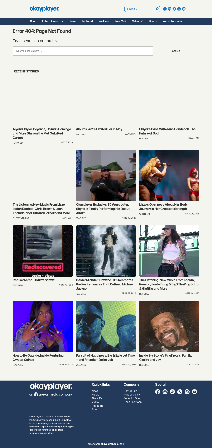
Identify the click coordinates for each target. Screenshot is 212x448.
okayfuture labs (172, 21)
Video (135, 21)
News (73, 21)
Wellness (104, 21)
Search (176, 51)
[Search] (157, 9)
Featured (87, 21)
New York (120, 21)
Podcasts (97, 405)
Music (95, 394)
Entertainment (50, 21)
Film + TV (97, 398)
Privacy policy (132, 394)
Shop (33, 21)
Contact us (130, 391)
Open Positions (133, 402)
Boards (153, 21)
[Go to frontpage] (44, 9)
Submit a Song (132, 398)
